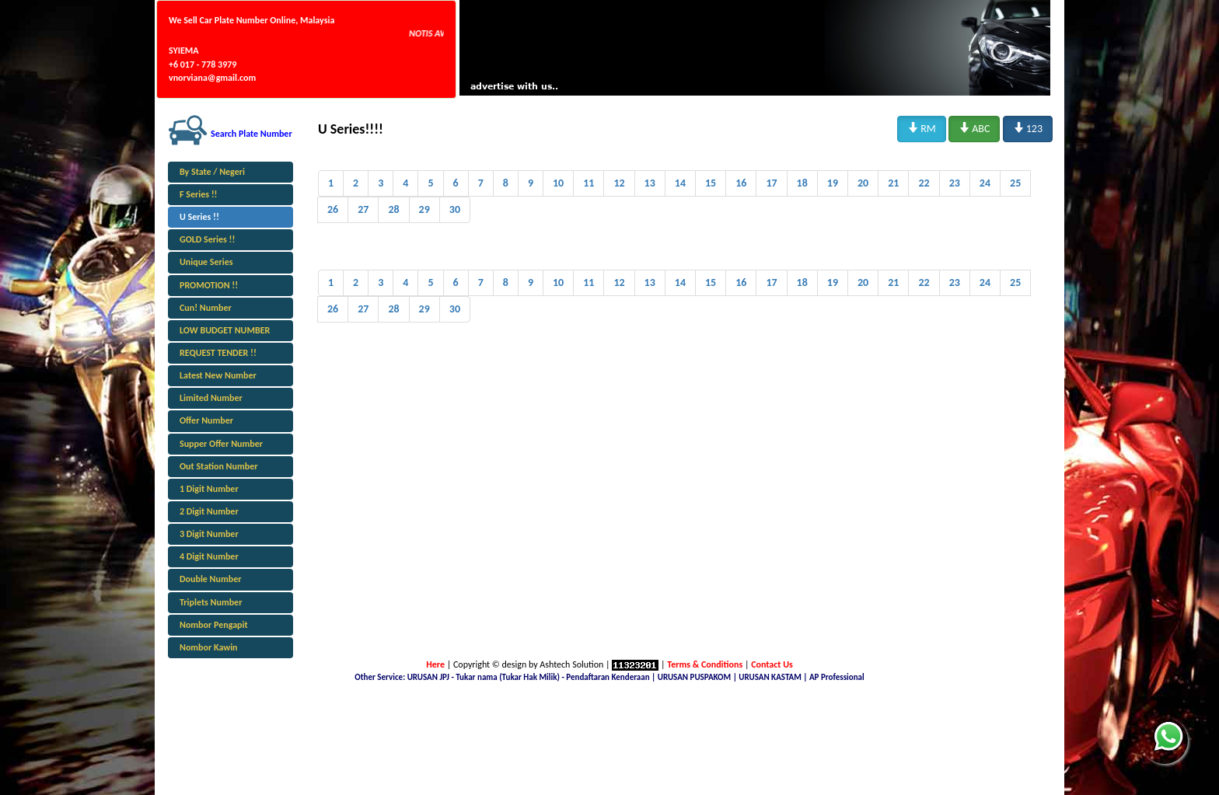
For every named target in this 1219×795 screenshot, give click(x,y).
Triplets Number (211, 602)
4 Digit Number (209, 556)
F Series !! (199, 194)
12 (618, 183)
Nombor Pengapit (214, 624)
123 (1028, 128)
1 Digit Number (209, 488)
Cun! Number (206, 307)
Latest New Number (218, 375)
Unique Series (206, 261)
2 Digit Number (209, 511)
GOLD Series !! (207, 239)
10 (558, 183)
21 (893, 183)
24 (985, 183)
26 (332, 209)
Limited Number (211, 397)
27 (363, 209)
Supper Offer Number (221, 443)
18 (802, 183)
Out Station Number (218, 466)
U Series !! (199, 216)
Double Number (210, 579)
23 (954, 183)
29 (424, 209)
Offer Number (206, 420)
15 (710, 183)
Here (435, 664)
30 (454, 209)
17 (771, 183)
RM (921, 128)
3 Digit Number (209, 533)
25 (1015, 183)
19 (832, 183)
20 (862, 183)
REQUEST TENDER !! (218, 352)
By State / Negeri (212, 171)
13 (649, 183)
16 (740, 183)
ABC (974, 128)
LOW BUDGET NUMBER (225, 330)
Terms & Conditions (704, 664)
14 (680, 183)
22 (923, 183)
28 (393, 209)
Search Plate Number (251, 133)
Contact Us (772, 664)
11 (588, 183)
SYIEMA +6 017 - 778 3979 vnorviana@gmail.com (212, 63)
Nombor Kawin (209, 647)
